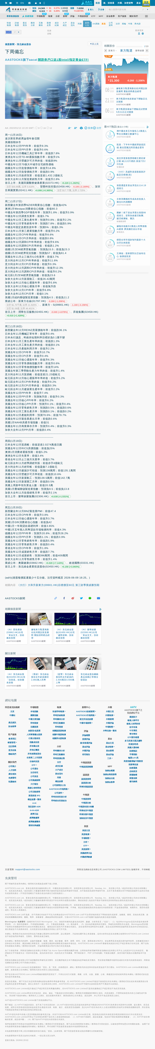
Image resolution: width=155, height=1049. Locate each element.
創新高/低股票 (34, 731)
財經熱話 (133, 751)
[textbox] (128, 9)
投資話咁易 (133, 744)
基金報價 (109, 747)
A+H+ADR (34, 810)
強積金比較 (110, 778)
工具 (110, 758)
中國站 (12, 715)
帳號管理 (12, 742)
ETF (34, 765)
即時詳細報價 (59, 715)
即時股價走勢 (59, 758)
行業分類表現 (34, 738)
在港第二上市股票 (34, 757)
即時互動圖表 (59, 723)
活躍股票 (34, 727)
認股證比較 (86, 783)
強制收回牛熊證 (86, 818)
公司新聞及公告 (59, 785)
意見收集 (12, 750)
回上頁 (94, 44)
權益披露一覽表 (34, 799)
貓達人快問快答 (133, 724)
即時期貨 (34, 723)
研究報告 (86, 754)
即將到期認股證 (86, 787)
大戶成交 (59, 770)
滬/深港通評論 (86, 743)
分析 (86, 842)
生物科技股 (34, 761)
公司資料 (59, 793)
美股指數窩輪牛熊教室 (133, 761)
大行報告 (34, 784)
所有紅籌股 (34, 750)
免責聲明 (12, 778)
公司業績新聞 (34, 780)
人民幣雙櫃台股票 (34, 734)
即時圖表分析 (59, 719)
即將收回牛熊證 (86, 810)
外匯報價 (109, 715)
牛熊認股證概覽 (86, 767)
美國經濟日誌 (86, 853)
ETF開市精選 (133, 737)
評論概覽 (86, 735)
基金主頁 (110, 743)
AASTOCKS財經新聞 (86, 711)
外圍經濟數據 (86, 857)
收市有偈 (133, 727)
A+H (34, 803)
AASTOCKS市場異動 (59, 789)
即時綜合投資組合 (59, 800)
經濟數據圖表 (34, 821)
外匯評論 (86, 751)
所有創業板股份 (34, 754)
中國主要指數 (34, 719)
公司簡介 (12, 766)
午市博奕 (133, 730)
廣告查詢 (12, 774)
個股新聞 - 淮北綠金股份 (18, 44)
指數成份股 (34, 742)
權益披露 (59, 781)
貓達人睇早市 (133, 720)
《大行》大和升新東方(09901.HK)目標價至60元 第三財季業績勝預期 (58, 585)
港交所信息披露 (86, 719)
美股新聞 (86, 849)
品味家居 (133, 771)
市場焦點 (133, 754)
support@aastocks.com (27, 869)
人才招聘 (12, 770)
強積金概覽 (110, 770)
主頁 (12, 711)
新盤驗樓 (133, 775)
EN (22, 3)
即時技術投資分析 (59, 797)
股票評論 (86, 739)
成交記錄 (59, 766)
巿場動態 (109, 727)
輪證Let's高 (133, 758)
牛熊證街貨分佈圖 (86, 807)
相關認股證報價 (59, 731)
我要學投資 (133, 764)
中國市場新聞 (86, 723)
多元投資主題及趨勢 (133, 741)
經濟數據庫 (34, 818)
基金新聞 (110, 751)
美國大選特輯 (133, 747)
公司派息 (34, 776)
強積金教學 (110, 782)
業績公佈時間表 (34, 788)
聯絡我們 (12, 754)
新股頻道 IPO (34, 795)
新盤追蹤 (133, 778)
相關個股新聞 (13, 609)
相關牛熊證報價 (59, 734)
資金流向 (59, 774)
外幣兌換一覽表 (110, 731)
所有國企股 (34, 746)
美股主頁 (86, 830)
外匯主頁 (110, 711)
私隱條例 (12, 782)
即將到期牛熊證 (86, 814)
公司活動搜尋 (34, 792)
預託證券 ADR (34, 807)
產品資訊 (12, 722)
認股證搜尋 (86, 779)
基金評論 (86, 747)
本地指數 (34, 711)
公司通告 (34, 769)
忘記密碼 (12, 746)
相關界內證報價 (59, 738)
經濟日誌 (34, 814)
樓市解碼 (133, 781)
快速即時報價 (59, 711)
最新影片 (133, 717)
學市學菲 (133, 734)
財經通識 (133, 768)
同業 (59, 777)
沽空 (59, 762)
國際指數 (34, 715)
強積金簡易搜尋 (110, 774)
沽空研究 (34, 772)
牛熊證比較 (86, 803)
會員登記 (12, 739)
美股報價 (86, 834)
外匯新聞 (110, 719)
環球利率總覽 (34, 825)
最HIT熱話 (116, 126)
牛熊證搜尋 (86, 799)
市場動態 (86, 838)
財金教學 (12, 726)
